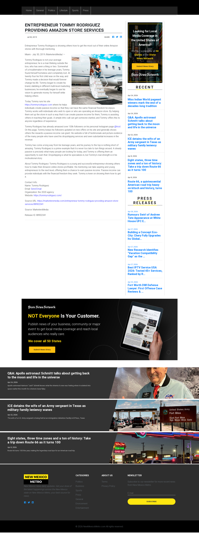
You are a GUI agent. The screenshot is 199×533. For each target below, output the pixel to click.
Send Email (36, 188)
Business (80, 486)
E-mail (130, 493)
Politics (51, 10)
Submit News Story (144, 66)
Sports (75, 10)
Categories (98, 10)
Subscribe (151, 501)
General (40, 10)
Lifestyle (64, 10)
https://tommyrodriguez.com (38, 104)
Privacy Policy (108, 486)
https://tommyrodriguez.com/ (48, 195)
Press (85, 10)
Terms (105, 481)
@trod (117, 126)
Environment (81, 503)
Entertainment (82, 508)
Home (30, 10)
